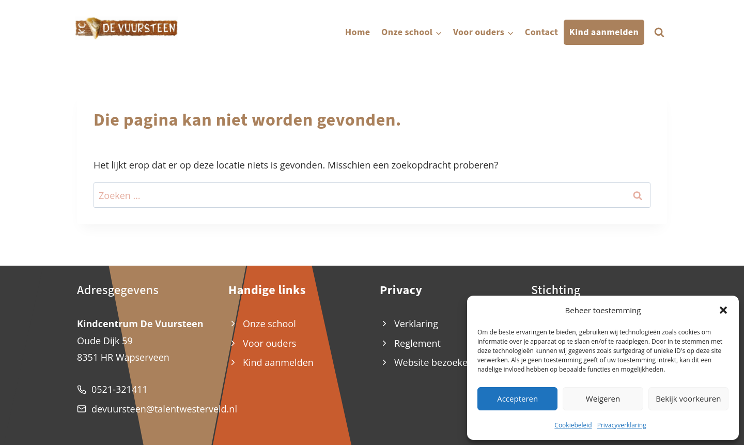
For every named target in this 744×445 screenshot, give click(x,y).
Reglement (417, 343)
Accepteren (517, 398)
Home (357, 32)
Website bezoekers (435, 362)
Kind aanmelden (604, 32)
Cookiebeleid (573, 425)
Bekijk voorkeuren (688, 398)
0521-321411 (119, 389)
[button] (723, 310)
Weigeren (603, 398)
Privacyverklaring (621, 425)
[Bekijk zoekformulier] (659, 32)
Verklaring (416, 323)
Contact (541, 32)
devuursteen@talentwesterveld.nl (164, 409)
